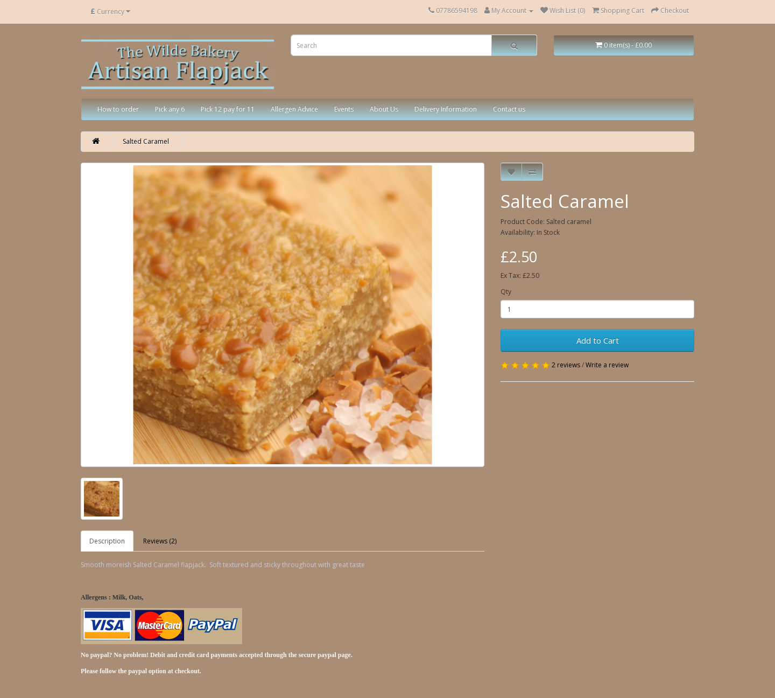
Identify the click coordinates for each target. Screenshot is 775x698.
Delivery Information (445, 109)
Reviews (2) (160, 541)
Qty (506, 291)
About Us (384, 109)
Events (344, 109)
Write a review (607, 364)
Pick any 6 (170, 109)
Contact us (509, 109)
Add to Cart (597, 340)
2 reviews (566, 364)
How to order (118, 109)
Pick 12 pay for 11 (228, 109)
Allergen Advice (294, 109)
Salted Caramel (146, 141)
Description (107, 541)
